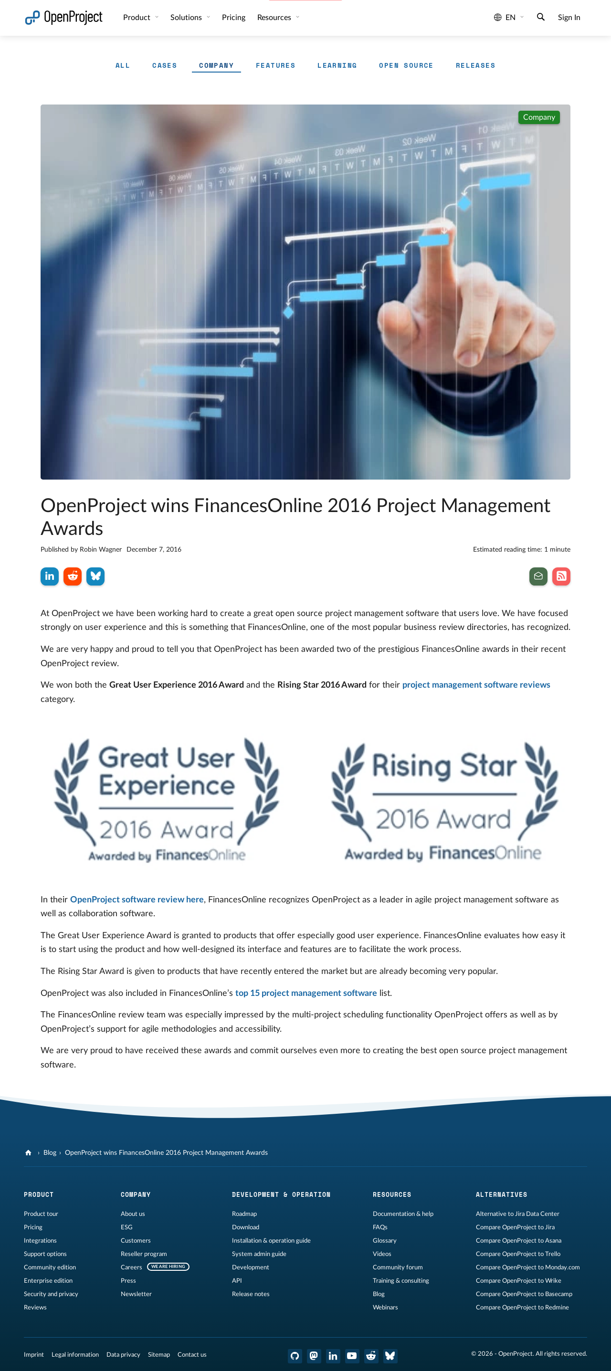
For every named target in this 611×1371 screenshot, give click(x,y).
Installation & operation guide (271, 1241)
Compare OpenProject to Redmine (522, 1307)
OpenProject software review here (137, 900)
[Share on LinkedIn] (50, 576)
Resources (275, 17)
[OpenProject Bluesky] (390, 1356)
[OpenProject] (29, 1153)
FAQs (380, 1227)
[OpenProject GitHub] (295, 1356)
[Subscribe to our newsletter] (538, 576)
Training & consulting (401, 1281)
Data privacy (123, 1355)
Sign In (569, 17)
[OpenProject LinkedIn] (333, 1356)
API (237, 1281)
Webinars (385, 1307)
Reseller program (144, 1254)
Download (245, 1227)
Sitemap (159, 1355)
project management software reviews (476, 685)
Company (216, 65)
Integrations (40, 1241)
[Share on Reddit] (72, 576)
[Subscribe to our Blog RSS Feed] (561, 576)
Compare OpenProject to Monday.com (528, 1267)
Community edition (50, 1267)
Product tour (41, 1214)
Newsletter (136, 1294)
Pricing (233, 17)
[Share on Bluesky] (95, 576)
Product (137, 17)
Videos (382, 1254)
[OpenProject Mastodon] (314, 1356)
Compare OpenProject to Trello (518, 1254)
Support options (45, 1254)
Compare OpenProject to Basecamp (524, 1294)
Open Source (406, 65)
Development (250, 1267)
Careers (131, 1267)
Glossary (385, 1241)
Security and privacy (51, 1294)
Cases (164, 65)
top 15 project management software (306, 993)
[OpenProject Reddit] (371, 1356)
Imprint (34, 1355)
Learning (337, 65)
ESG (127, 1227)
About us (133, 1214)
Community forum (398, 1267)
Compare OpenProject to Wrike (518, 1281)
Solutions (187, 17)
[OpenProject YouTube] (352, 1356)
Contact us (192, 1355)
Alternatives (501, 1194)
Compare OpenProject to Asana (518, 1241)
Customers (136, 1241)
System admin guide (259, 1254)
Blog (49, 1153)
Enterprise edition (48, 1281)
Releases (475, 65)
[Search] (541, 18)
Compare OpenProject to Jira (515, 1227)
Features (275, 65)
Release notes (251, 1294)
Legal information (75, 1355)
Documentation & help (403, 1214)
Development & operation (281, 1194)
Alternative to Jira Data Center (517, 1214)
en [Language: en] (505, 17)
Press (128, 1281)
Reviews (35, 1307)
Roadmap (244, 1214)
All (123, 65)
